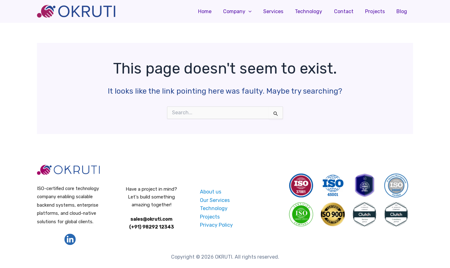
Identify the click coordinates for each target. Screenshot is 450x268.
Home (215, 11)
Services (281, 11)
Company (246, 11)
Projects (377, 11)
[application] (257, 11)
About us (210, 192)
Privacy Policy (216, 225)
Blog (402, 11)
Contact (348, 11)
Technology (314, 11)
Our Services (215, 200)
